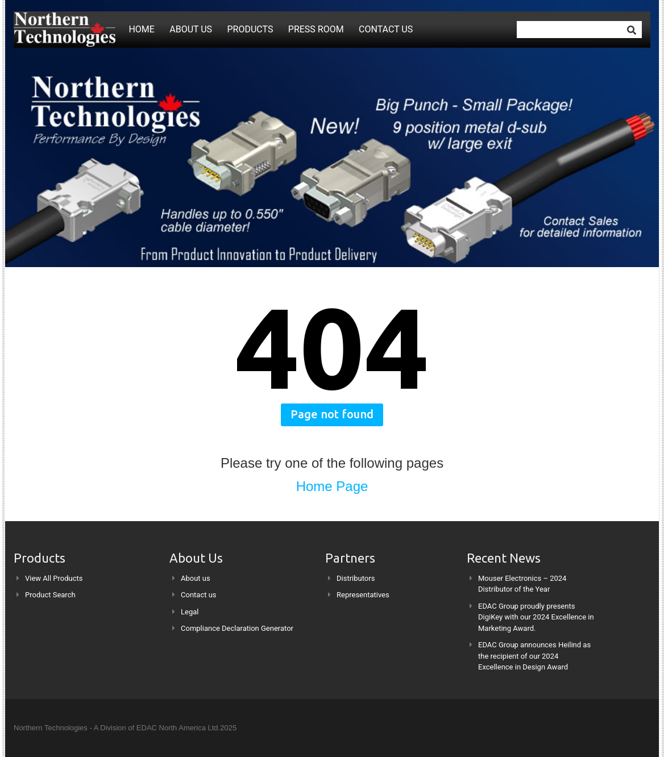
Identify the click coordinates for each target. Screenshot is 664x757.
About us (190, 29)
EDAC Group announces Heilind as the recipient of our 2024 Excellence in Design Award (534, 655)
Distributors (356, 578)
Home (141, 29)
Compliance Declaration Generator (237, 628)
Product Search (50, 594)
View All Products (54, 578)
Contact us (386, 29)
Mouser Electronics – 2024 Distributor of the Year (522, 584)
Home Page (332, 486)
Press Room (316, 29)
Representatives (363, 594)
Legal (189, 612)
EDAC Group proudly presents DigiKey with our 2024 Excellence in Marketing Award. (536, 617)
